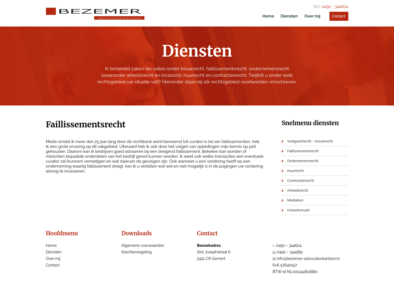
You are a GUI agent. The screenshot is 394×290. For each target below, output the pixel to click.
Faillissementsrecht (303, 151)
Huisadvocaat (298, 210)
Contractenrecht (300, 180)
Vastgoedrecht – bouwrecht (310, 141)
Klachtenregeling (136, 252)
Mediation (295, 200)
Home (268, 16)
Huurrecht (295, 171)
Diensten (289, 16)
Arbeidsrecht (297, 190)
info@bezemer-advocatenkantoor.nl (308, 258)
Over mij (312, 16)
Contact (338, 16)
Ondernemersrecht (302, 161)
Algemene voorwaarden (142, 245)
